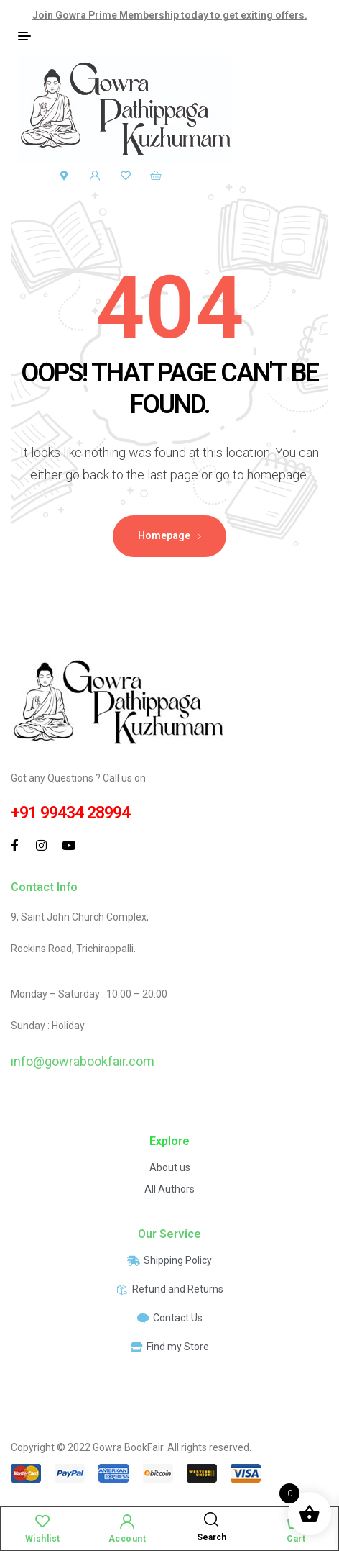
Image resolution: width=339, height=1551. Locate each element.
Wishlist (42, 1539)
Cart (296, 1539)
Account (127, 1539)
